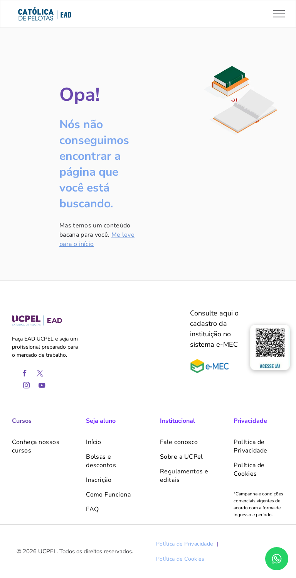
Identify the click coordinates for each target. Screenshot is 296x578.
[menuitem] (39, 446)
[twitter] (40, 374)
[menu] (279, 14)
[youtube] (42, 386)
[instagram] (27, 386)
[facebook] (25, 374)
